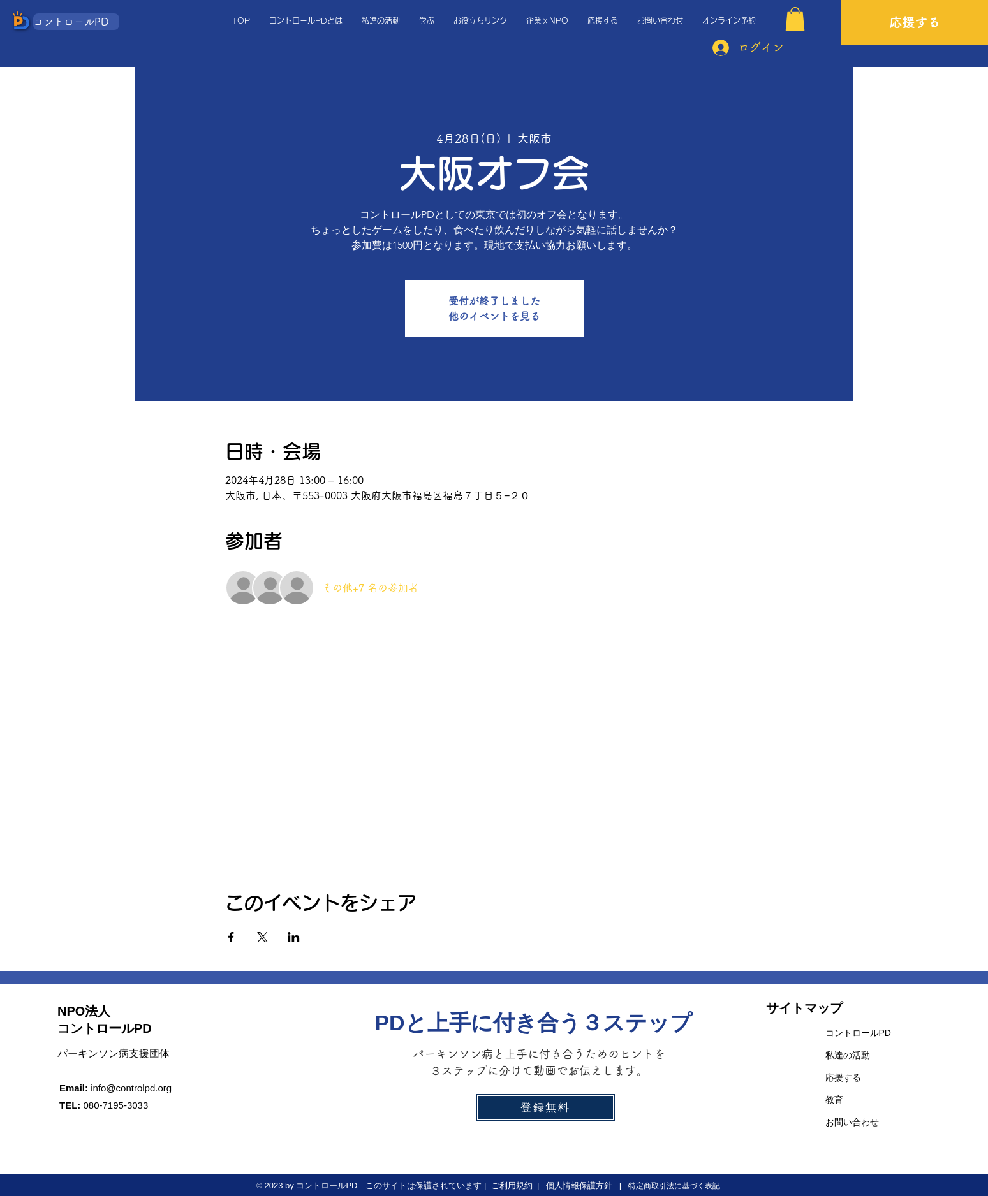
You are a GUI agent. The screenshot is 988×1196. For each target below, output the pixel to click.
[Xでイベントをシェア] (262, 937)
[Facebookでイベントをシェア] (231, 937)
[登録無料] (545, 1107)
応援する (843, 1077)
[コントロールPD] (76, 21)
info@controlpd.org (131, 1088)
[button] (795, 19)
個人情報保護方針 (578, 1185)
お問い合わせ (852, 1122)
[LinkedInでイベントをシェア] (294, 937)
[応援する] (914, 22)
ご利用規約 (512, 1185)
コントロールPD (858, 1033)
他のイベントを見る (494, 316)
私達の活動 (847, 1055)
